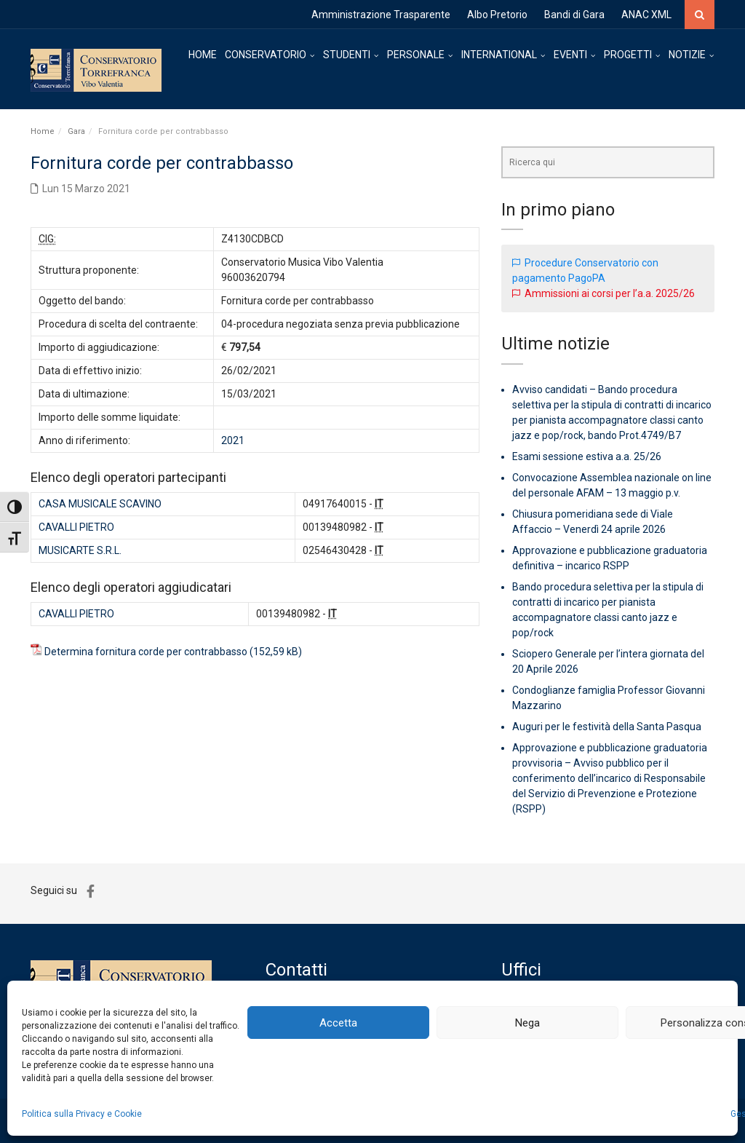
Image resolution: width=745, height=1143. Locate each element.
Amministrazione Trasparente (380, 14)
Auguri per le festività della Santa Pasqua (606, 726)
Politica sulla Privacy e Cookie (82, 1114)
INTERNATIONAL (499, 54)
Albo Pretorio (497, 14)
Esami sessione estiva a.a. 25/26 (586, 456)
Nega (527, 1022)
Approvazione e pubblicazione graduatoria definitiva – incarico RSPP (609, 558)
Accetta (338, 1022)
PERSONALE (416, 54)
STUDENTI (346, 54)
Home (43, 131)
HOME (202, 54)
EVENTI (570, 54)
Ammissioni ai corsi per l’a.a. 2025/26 (610, 293)
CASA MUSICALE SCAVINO (100, 504)
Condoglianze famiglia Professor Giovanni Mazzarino (608, 697)
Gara (76, 131)
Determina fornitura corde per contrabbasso (145, 651)
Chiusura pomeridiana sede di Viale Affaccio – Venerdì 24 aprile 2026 (592, 521)
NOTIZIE (687, 54)
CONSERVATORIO (265, 54)
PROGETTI (628, 54)
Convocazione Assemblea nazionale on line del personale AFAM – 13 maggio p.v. (612, 485)
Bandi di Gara (574, 14)
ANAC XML (646, 14)
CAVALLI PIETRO (76, 527)
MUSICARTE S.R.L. (80, 550)
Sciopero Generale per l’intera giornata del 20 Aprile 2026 (608, 661)
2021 (232, 440)
